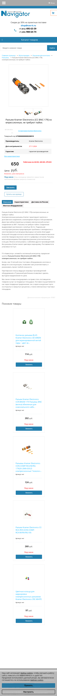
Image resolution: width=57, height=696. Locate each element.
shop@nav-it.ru (28, 25)
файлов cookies (36, 680)
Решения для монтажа (41, 55)
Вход (53, 3)
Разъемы (5, 57)
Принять (28, 685)
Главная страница (8, 55)
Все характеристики (12, 156)
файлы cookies (27, 673)
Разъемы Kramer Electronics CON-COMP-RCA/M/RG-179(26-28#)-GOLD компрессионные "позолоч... (29, 467)
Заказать (10, 187)
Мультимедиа (24, 55)
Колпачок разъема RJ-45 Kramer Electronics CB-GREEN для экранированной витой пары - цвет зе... (28, 339)
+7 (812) (27, 29)
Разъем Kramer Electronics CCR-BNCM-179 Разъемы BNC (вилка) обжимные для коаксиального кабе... (29, 403)
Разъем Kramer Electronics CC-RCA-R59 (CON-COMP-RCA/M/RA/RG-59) (29, 530)
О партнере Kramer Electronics (29, 131)
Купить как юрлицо (14, 194)
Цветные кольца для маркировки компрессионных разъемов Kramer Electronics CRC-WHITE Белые (29, 595)
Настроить (28, 692)
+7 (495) (27, 32)
